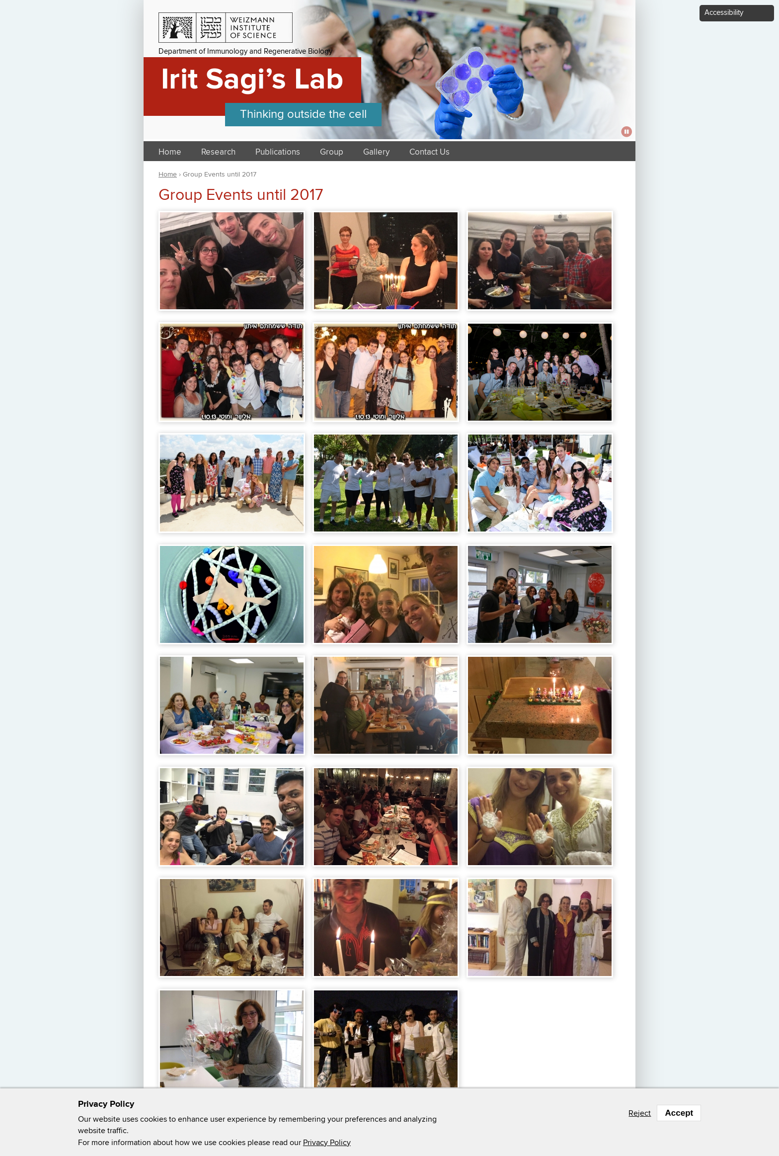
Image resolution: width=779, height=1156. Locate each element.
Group (331, 152)
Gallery (376, 152)
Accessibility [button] (723, 12)
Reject (639, 1113)
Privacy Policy (327, 1143)
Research (218, 152)
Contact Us (429, 152)
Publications (277, 152)
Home (169, 152)
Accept (679, 1113)
